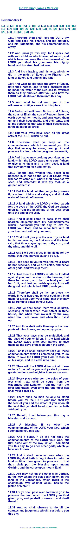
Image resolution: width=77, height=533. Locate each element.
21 (32, 28)
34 (32, 32)
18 (15, 28)
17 (9, 28)
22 (38, 28)
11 (49, 25)
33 (26, 32)
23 (44, 28)
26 (61, 28)
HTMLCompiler (38, 528)
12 (55, 25)
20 (27, 28)
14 (67, 25)
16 (3, 28)
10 (43, 25)
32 (20, 32)
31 (15, 32)
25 (55, 28)
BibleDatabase (51, 528)
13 (61, 25)
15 (73, 25)
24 (50, 28)
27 (67, 28)
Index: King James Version (38, 8)
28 (73, 28)
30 (9, 32)
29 (3, 32)
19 (21, 28)
